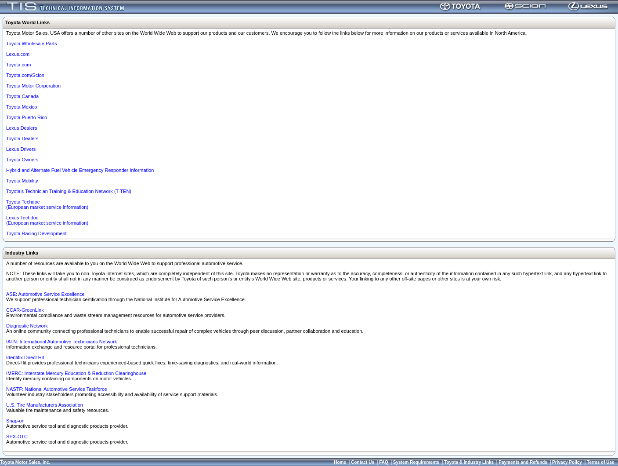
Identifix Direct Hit (25, 357)
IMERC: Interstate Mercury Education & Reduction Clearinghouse (76, 373)
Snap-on (15, 420)
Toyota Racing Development (36, 233)
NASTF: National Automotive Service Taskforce (56, 389)
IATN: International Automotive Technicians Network (61, 341)
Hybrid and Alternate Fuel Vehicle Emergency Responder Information (80, 170)
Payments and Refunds (523, 462)
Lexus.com (17, 54)
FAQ (383, 462)
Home (340, 462)
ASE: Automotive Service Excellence (45, 294)
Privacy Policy (567, 462)
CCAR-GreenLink (25, 310)
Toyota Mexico (21, 106)
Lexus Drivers (21, 149)
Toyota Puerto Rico (26, 117)
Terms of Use (600, 462)
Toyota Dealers (22, 138)
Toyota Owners (22, 159)
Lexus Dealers (21, 128)
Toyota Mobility (22, 180)
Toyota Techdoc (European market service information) (47, 204)
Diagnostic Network (27, 325)
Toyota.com (18, 64)
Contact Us (362, 462)
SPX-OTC (17, 436)
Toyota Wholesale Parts (31, 43)
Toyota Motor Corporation (33, 85)
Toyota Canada (22, 96)
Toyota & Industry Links (469, 462)
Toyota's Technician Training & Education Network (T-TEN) (68, 191)
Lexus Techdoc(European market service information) (47, 220)
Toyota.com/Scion (25, 75)
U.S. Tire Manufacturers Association (44, 405)
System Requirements (416, 462)
